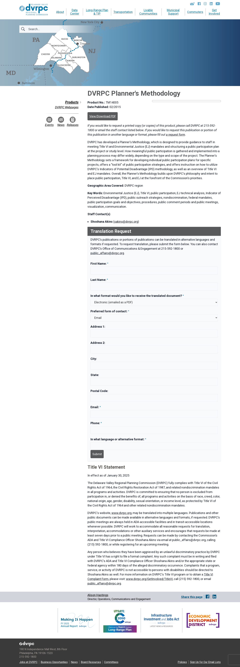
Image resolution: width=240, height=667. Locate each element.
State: (94, 375)
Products (71, 102)
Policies (182, 662)
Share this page (191, 597)
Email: (95, 407)
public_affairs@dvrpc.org (107, 253)
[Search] (46, 29)
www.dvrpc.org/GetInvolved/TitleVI (149, 579)
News (60, 122)
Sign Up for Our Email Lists (205, 662)
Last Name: (98, 280)
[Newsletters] (192, 3)
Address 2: (97, 342)
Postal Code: (99, 391)
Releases (72, 122)
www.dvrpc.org (122, 513)
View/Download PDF (102, 116)
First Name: (98, 263)
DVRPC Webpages (66, 107)
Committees (111, 662)
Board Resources (91, 662)
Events (49, 122)
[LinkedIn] (211, 3)
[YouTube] (218, 3)
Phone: (95, 423)
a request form (175, 134)
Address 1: (97, 326)
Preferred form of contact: (108, 311)
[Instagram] (205, 3)
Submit (97, 454)
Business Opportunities (54, 662)
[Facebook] (199, 3)
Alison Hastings (98, 595)
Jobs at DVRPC (28, 662)
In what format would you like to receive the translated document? (136, 296)
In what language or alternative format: (117, 439)
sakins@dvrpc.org (126, 221)
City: (93, 358)
